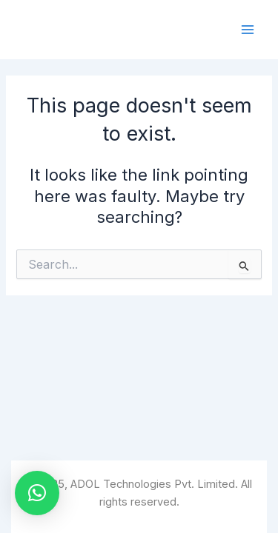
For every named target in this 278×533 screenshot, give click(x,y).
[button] (37, 493)
